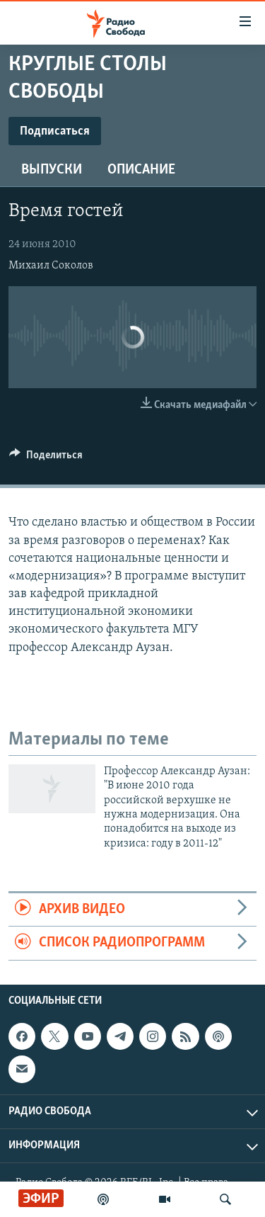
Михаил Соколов (50, 265)
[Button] (46, 458)
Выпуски (51, 170)
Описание (141, 170)
